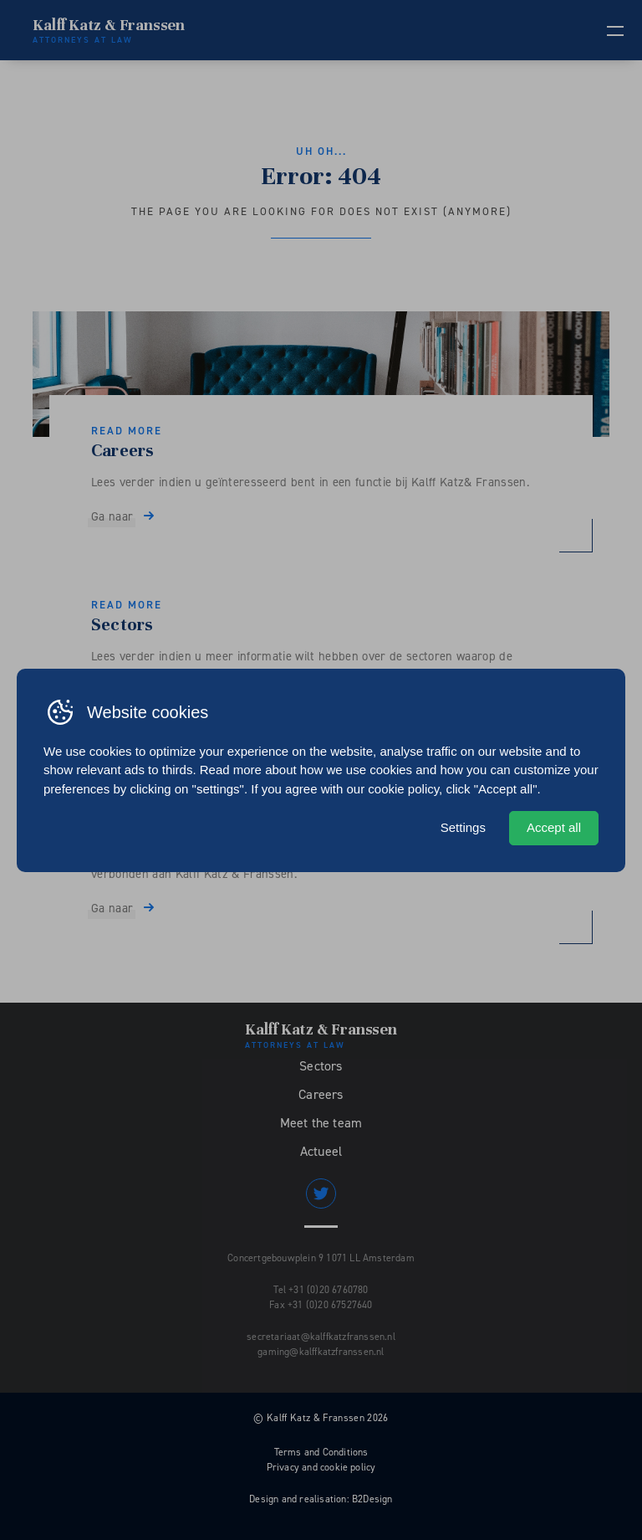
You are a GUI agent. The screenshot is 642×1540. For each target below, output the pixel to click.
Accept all (554, 827)
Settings (463, 827)
